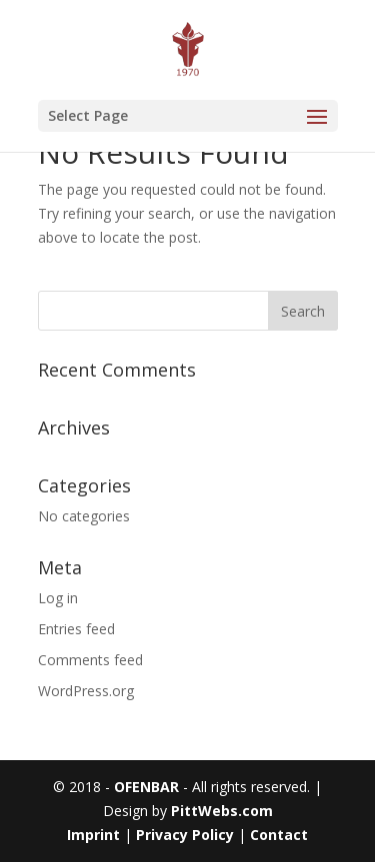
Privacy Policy (185, 834)
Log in (58, 597)
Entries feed (76, 628)
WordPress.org (86, 690)
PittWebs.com (222, 810)
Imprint (95, 834)
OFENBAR (146, 786)
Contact (279, 834)
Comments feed (90, 659)
